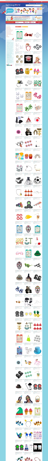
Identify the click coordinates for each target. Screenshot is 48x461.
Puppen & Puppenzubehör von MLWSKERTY (9, 57)
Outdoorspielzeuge (8, 33)
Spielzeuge (7, 36)
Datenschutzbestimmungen (29, 0)
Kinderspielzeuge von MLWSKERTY (9, 55)
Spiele (7, 35)
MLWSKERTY (17, 40)
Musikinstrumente (8, 32)
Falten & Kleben (8, 26)
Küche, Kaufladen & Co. (9, 31)
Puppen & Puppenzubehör (9, 34)
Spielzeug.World (8, 25)
